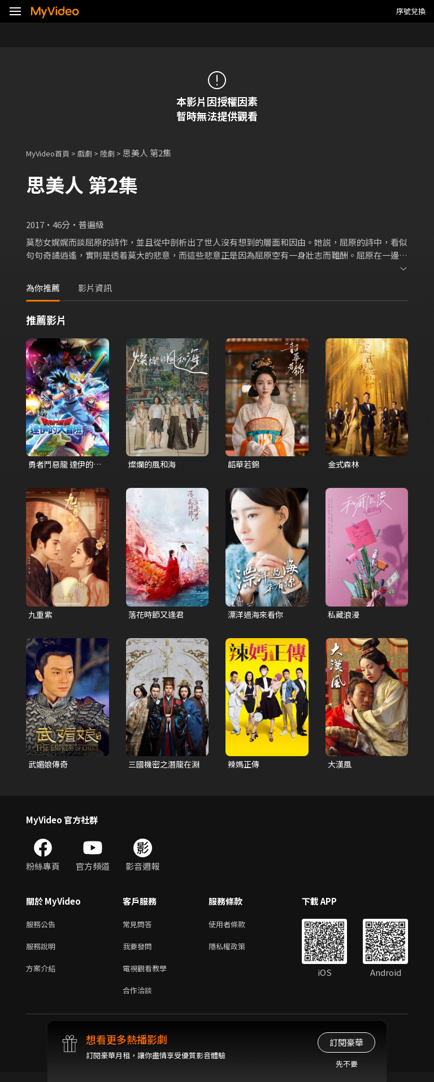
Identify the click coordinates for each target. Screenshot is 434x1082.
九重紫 (41, 616)
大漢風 (340, 767)
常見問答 (140, 928)
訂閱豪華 (346, 1042)
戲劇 (93, 153)
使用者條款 (236, 928)
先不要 (347, 1063)
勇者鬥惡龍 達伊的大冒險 (63, 465)
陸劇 (118, 153)
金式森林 (345, 464)
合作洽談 (140, 999)
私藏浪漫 (345, 616)
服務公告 (43, 928)
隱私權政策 (236, 952)
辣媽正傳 (245, 767)
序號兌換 (411, 11)
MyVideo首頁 (51, 153)
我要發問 (140, 952)
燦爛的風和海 (153, 464)
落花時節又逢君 (158, 616)
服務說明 (43, 952)
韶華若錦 (245, 464)
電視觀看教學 (148, 975)
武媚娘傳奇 (49, 767)
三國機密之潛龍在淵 (162, 767)
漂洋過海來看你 (257, 616)
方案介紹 (43, 975)
